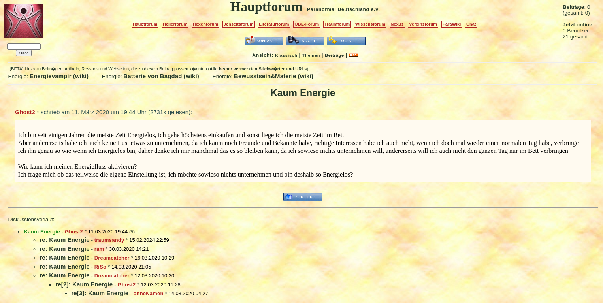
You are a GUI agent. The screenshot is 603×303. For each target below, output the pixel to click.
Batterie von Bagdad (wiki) (161, 76)
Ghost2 (25, 112)
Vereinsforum (423, 24)
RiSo (100, 267)
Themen (311, 55)
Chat (471, 24)
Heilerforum (175, 24)
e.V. (375, 9)
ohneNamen (148, 293)
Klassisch (286, 55)
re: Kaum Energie (64, 239)
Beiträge (334, 55)
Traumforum (337, 24)
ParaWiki (452, 24)
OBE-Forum (306, 24)
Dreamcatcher (112, 258)
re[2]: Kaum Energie (84, 284)
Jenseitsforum (239, 24)
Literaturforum (274, 24)
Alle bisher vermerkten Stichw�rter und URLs (258, 68)
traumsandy (109, 240)
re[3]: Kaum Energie (99, 293)
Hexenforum (206, 24)
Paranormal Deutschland (338, 9)
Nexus (397, 24)
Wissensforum (370, 24)
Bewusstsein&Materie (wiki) (273, 76)
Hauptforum (145, 24)
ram (99, 249)
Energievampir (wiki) (59, 76)
